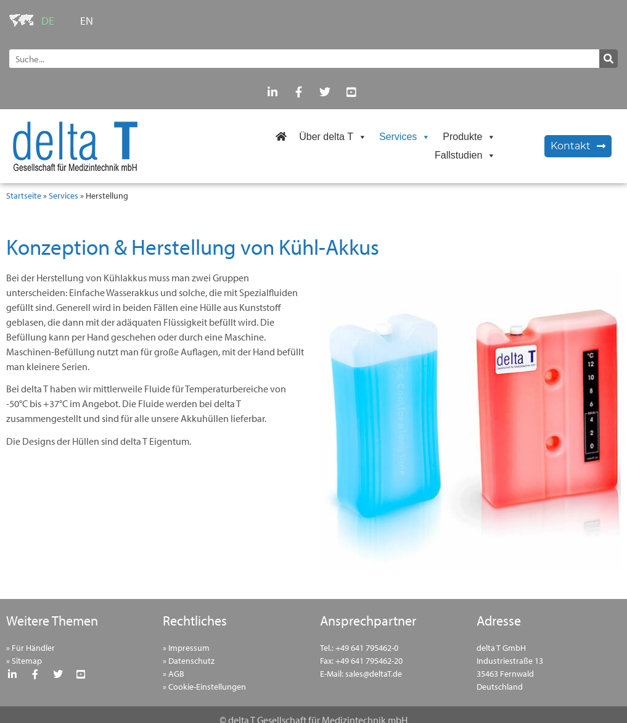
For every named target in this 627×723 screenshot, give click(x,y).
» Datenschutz (189, 660)
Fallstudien (465, 155)
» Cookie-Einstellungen (204, 686)
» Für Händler (30, 647)
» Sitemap (24, 660)
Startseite (23, 195)
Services (404, 136)
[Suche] (608, 58)
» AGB (173, 673)
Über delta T (333, 136)
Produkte (469, 136)
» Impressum (186, 647)
